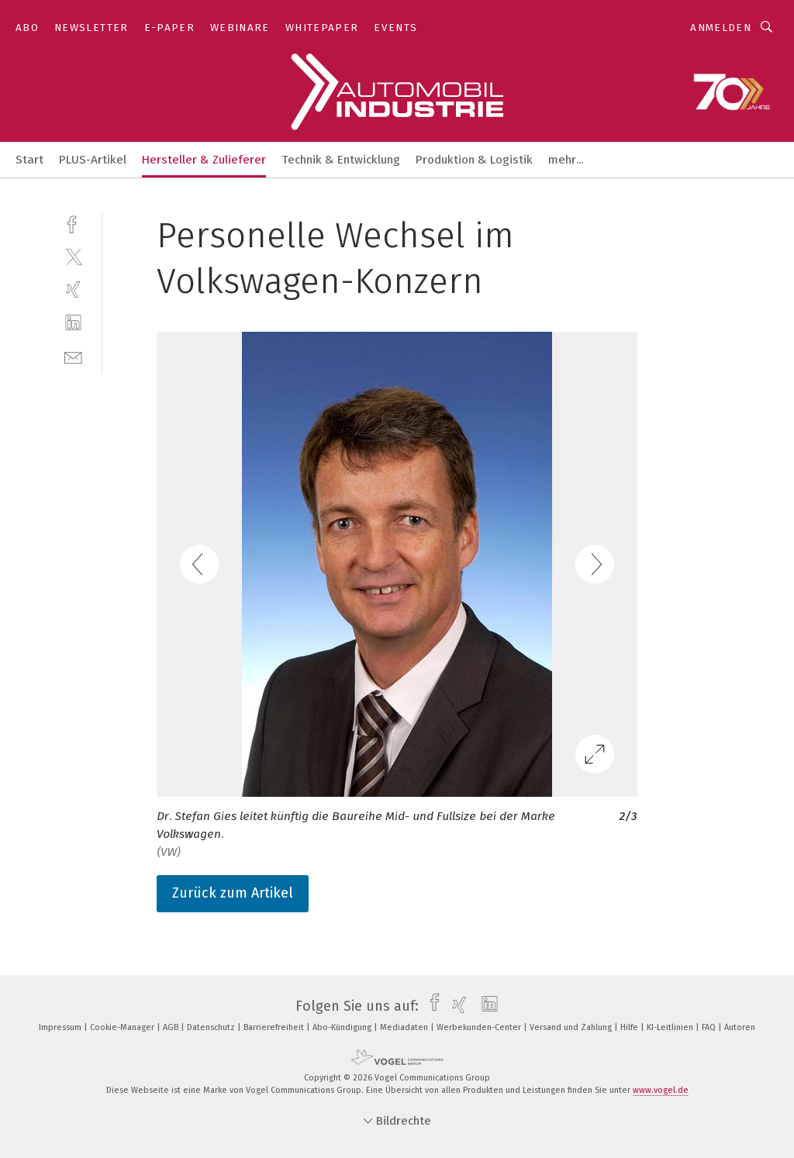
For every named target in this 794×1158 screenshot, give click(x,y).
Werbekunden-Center (480, 1027)
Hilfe (630, 1027)
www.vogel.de (661, 1090)
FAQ (710, 1027)
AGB (172, 1027)
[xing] (73, 289)
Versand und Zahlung (572, 1027)
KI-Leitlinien (671, 1027)
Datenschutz (212, 1027)
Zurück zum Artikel (232, 892)
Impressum (61, 1027)
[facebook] (73, 223)
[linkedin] (73, 323)
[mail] (73, 356)
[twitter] (73, 256)
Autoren (739, 1027)
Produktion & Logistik (474, 160)
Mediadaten (405, 1027)
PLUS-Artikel (92, 160)
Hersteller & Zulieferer (204, 160)
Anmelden (720, 27)
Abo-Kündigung (343, 1027)
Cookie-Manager (123, 1027)
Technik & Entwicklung (340, 160)
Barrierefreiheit (274, 1027)
